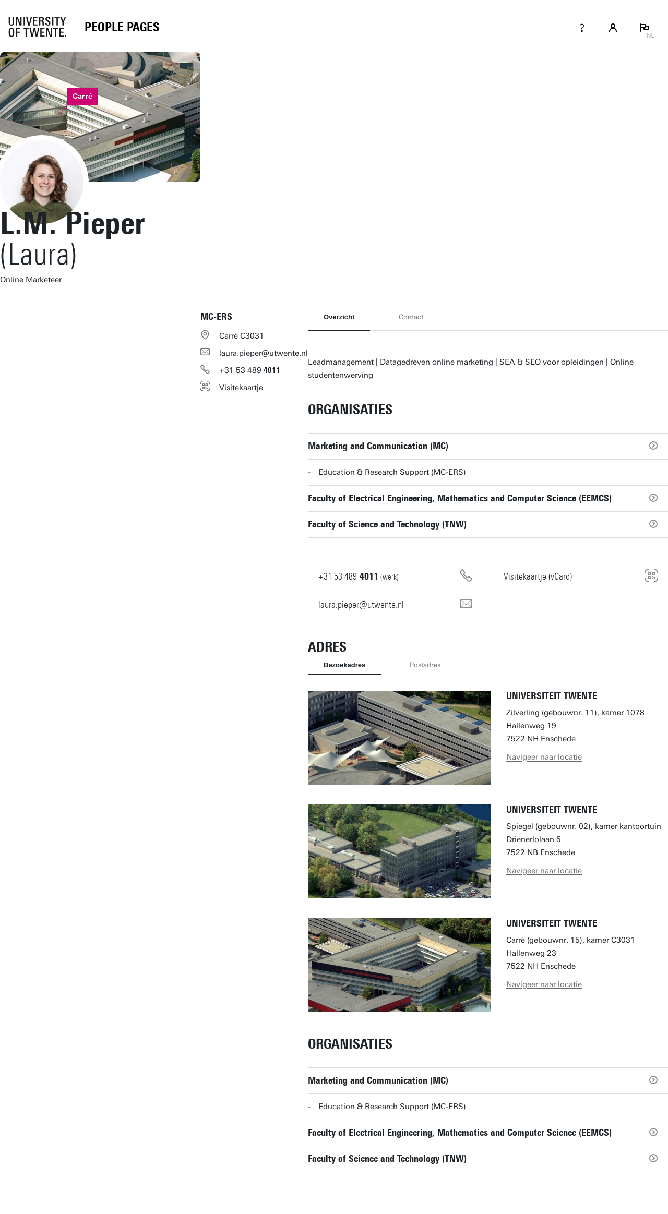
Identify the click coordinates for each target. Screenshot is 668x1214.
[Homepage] (122, 27)
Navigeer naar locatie (544, 757)
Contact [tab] (411, 317)
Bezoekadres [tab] (344, 665)
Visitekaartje (241, 387)
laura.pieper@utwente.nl (263, 353)
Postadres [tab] (425, 665)
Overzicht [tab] (339, 317)
